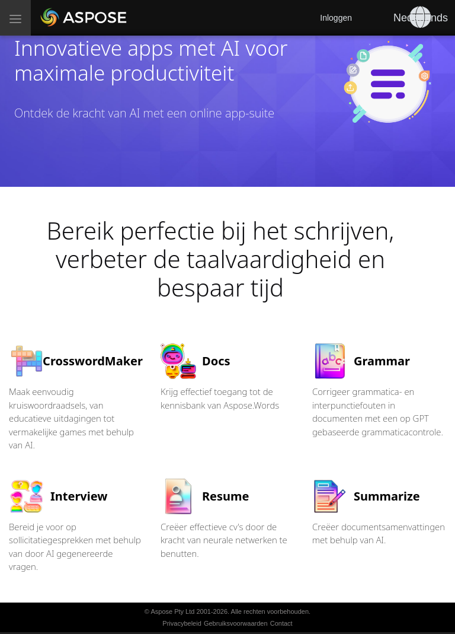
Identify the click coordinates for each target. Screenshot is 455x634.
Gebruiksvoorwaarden (236, 623)
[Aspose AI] (84, 18)
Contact (281, 623)
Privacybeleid (181, 623)
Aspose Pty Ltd (172, 611)
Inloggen (336, 18)
